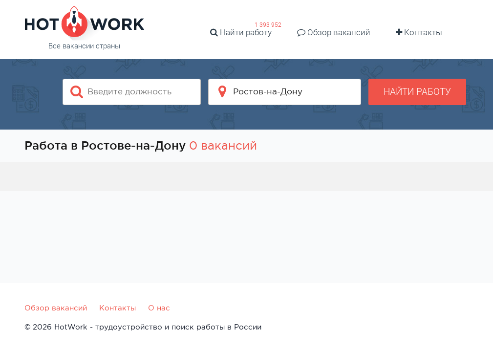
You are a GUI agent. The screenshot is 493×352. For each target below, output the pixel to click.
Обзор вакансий (333, 32)
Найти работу (241, 32)
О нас (159, 308)
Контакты (419, 32)
